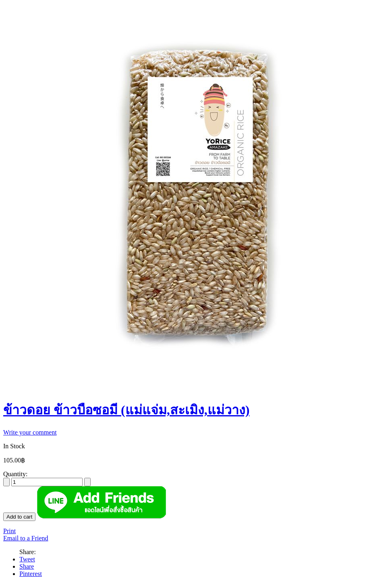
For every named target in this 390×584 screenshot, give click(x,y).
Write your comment (30, 432)
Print (9, 530)
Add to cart (19, 517)
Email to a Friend (25, 538)
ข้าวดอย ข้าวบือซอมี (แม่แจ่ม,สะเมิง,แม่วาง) (126, 410)
